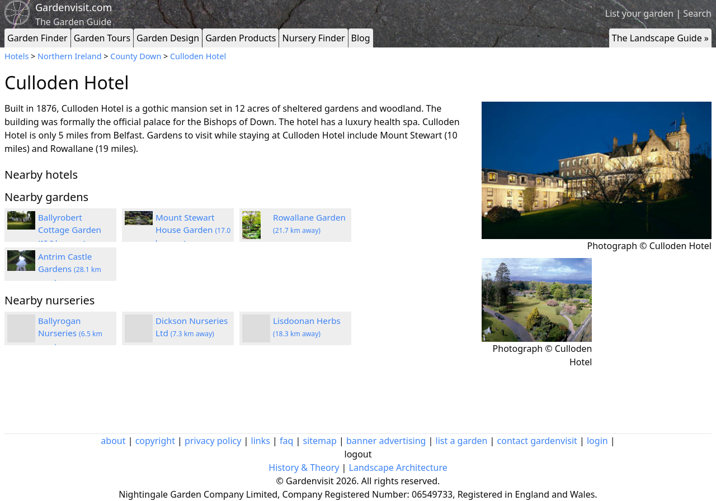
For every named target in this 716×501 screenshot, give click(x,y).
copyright (155, 441)
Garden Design (167, 38)
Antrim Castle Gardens (69, 269)
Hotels (16, 56)
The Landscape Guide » (660, 38)
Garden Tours (102, 38)
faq (286, 441)
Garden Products (240, 38)
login (597, 441)
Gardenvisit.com (73, 7)
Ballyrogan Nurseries (70, 333)
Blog (360, 38)
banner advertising (386, 441)
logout (358, 454)
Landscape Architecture (398, 467)
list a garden (462, 441)
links (260, 441)
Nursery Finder (313, 38)
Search (697, 13)
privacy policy (213, 441)
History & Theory (303, 467)
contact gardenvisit (537, 441)
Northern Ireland (69, 56)
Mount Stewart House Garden (193, 230)
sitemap (320, 441)
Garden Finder (37, 38)
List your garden (639, 13)
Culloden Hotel (198, 56)
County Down (135, 56)
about (113, 441)
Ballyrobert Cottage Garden (69, 230)
